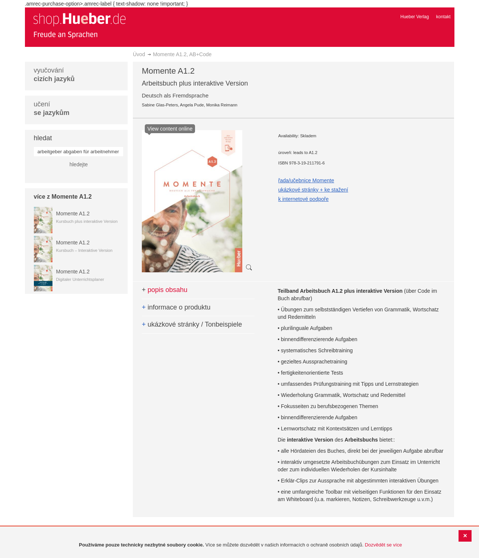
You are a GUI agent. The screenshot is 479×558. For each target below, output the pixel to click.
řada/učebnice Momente (306, 180)
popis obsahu (165, 290)
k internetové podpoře (303, 199)
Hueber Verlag (414, 16)
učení (52, 108)
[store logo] (79, 25)
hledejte (79, 164)
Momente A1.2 (73, 214)
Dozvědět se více (383, 545)
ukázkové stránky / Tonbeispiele (192, 324)
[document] (240, 545)
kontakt (443, 16)
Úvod (139, 54)
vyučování (54, 75)
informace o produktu (176, 307)
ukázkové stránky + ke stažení (313, 190)
